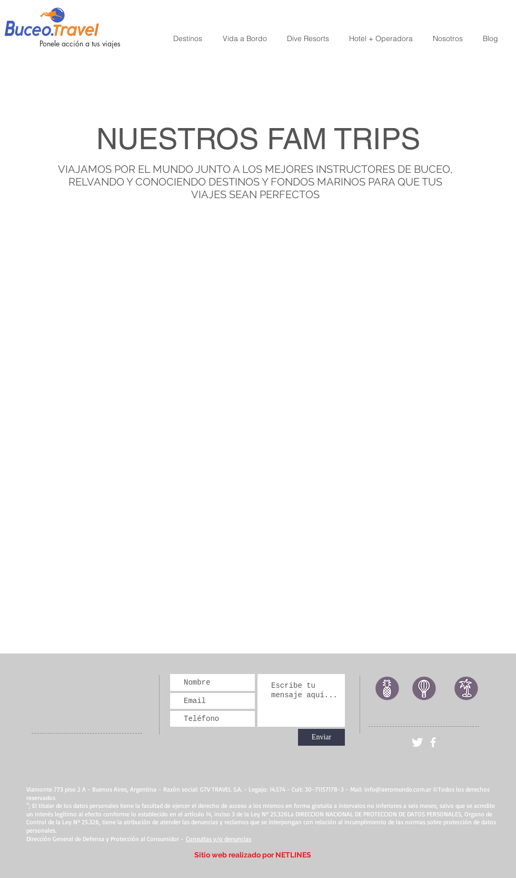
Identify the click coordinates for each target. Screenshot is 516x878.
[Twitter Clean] (417, 742)
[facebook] (433, 742)
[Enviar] (321, 737)
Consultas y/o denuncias (218, 839)
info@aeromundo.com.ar (397, 789)
